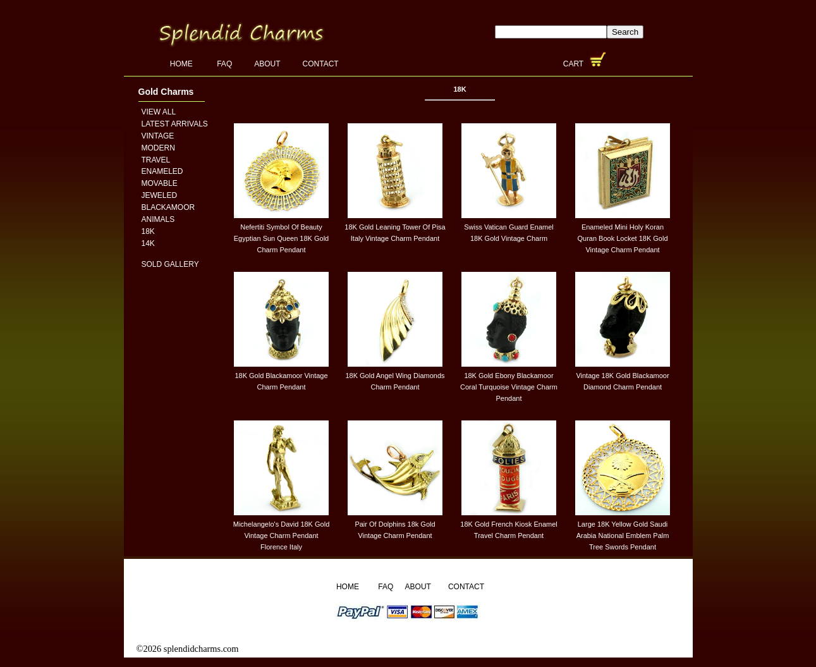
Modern (158, 148)
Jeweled (160, 195)
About (267, 63)
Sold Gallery (170, 264)
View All (159, 111)
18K (148, 231)
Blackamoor (168, 207)
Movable (160, 183)
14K (148, 243)
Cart (574, 63)
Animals (158, 219)
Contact (321, 63)
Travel (156, 160)
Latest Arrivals (175, 123)
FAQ (224, 63)
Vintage (158, 136)
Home (182, 63)
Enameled (162, 171)
